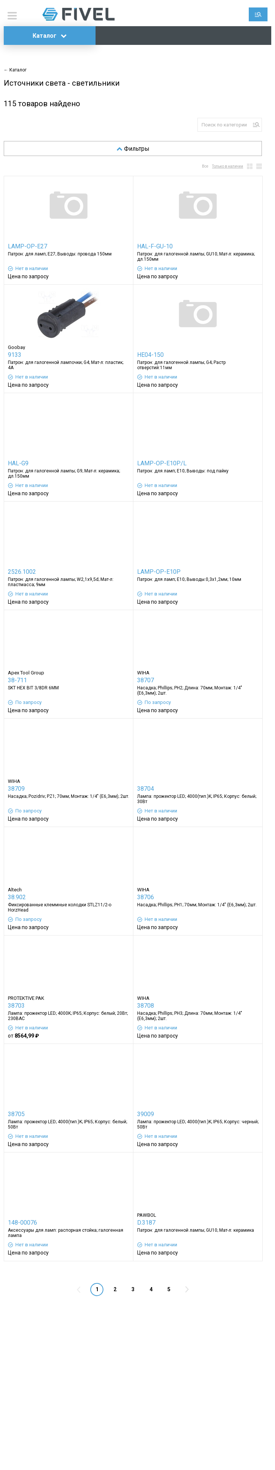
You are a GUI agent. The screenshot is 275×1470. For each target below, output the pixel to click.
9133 (14, 354)
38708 (145, 1005)
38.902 (17, 897)
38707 (145, 680)
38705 (16, 1114)
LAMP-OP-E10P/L (162, 463)
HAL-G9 (18, 463)
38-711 (17, 680)
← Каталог (15, 70)
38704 (145, 788)
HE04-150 (150, 354)
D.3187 (146, 1222)
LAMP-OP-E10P (159, 571)
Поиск (258, 14)
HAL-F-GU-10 (155, 246)
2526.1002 (22, 571)
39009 (145, 1114)
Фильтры (133, 148)
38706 (145, 897)
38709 (16, 788)
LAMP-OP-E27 (27, 246)
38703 (16, 1005)
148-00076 (22, 1222)
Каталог (50, 35)
